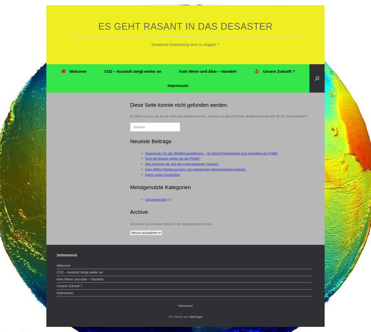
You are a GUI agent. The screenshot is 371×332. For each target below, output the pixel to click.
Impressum (177, 85)
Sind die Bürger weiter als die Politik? (173, 158)
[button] (317, 78)
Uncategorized (156, 199)
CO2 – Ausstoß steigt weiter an (132, 71)
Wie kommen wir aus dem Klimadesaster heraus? (182, 164)
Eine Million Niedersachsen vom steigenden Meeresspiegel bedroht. (195, 169)
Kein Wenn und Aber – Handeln (208, 71)
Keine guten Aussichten (162, 175)
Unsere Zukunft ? (275, 71)
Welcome (74, 71)
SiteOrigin (196, 316)
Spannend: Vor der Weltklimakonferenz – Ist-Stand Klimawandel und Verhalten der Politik (211, 153)
